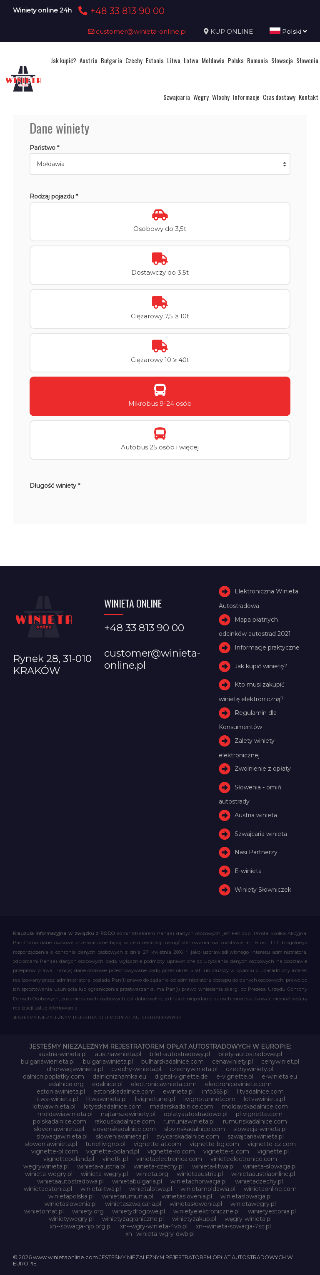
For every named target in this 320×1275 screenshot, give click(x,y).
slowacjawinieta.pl (62, 1136)
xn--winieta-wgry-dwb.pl (160, 1234)
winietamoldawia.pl (207, 1189)
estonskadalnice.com (124, 1091)
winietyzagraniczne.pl (133, 1219)
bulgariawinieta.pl (108, 1061)
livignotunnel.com (209, 1099)
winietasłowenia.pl (196, 1204)
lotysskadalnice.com (113, 1106)
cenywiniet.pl (280, 1061)
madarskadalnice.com (181, 1106)
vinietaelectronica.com (169, 1159)
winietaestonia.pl (48, 1189)
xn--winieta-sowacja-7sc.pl (233, 1226)
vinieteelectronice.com (243, 1159)
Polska (236, 60)
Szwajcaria (176, 97)
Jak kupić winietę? (261, 666)
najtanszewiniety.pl (128, 1114)
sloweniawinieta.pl (122, 1136)
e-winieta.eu (279, 1076)
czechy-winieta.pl (136, 1069)
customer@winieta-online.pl (137, 31)
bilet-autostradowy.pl (180, 1054)
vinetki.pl (115, 1159)
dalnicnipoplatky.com (53, 1076)
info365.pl (215, 1091)
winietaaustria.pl (200, 1174)
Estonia (155, 60)
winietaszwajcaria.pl (133, 1204)
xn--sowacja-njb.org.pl (81, 1226)
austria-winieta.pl (62, 1054)
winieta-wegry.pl (48, 1174)
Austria (89, 60)
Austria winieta (256, 815)
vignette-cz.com (272, 1144)
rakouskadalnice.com (125, 1121)
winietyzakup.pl (194, 1219)
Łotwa (191, 60)
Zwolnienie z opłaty (263, 768)
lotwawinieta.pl (53, 1106)
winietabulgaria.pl (137, 1181)
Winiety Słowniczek (263, 889)
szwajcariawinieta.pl (256, 1136)
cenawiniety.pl (232, 1061)
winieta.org (152, 1174)
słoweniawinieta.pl (51, 1144)
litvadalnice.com (260, 1091)
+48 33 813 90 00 (120, 10)
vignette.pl (273, 1151)
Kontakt (308, 97)
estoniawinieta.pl (61, 1091)
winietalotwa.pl (150, 1189)
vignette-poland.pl (112, 1151)
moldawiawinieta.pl (65, 1114)
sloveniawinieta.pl (59, 1129)
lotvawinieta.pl (264, 1099)
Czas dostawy (279, 97)
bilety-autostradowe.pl (250, 1054)
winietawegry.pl (253, 1204)
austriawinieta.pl (118, 1054)
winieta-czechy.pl (159, 1166)
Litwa (173, 60)
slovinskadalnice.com (194, 1129)
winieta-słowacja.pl (270, 1166)
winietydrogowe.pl (138, 1211)
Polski (288, 31)
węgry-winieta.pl (248, 1219)
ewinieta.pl (178, 1091)
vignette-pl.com (54, 1151)
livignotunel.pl (155, 1099)
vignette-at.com (157, 1144)
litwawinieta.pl (106, 1099)
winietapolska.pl (71, 1196)
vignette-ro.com (171, 1151)
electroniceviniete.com (238, 1084)
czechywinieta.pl (194, 1069)
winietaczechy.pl (259, 1181)
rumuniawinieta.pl (189, 1121)
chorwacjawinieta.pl (75, 1069)
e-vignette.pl (234, 1076)
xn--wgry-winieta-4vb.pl (154, 1226)
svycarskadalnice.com (187, 1136)
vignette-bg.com (214, 1144)
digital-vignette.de (181, 1076)
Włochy (221, 97)
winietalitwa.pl (100, 1189)
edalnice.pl (107, 1084)
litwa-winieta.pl (56, 1099)
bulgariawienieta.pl (48, 1061)
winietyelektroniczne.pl (206, 1211)
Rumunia (257, 60)
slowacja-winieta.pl (260, 1129)
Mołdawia (213, 60)
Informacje (246, 97)
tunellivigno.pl (105, 1144)
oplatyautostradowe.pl (196, 1114)
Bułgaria (111, 60)
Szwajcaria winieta (261, 834)
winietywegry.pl (71, 1219)
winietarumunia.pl (127, 1196)
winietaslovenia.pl (187, 1196)
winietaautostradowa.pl (70, 1181)
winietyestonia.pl (272, 1211)
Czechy (133, 60)
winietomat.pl (44, 1211)
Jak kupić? (63, 60)
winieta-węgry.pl (104, 1174)
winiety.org (88, 1211)
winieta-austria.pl (101, 1166)
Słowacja (282, 60)
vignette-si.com (226, 1151)
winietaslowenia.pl (71, 1204)
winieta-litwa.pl (213, 1166)
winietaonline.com (270, 1189)
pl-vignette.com (259, 1114)
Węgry (201, 97)
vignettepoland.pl (68, 1159)
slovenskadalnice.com (124, 1129)
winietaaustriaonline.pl (263, 1174)
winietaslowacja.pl (246, 1196)
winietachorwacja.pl (198, 1181)
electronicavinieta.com (164, 1084)
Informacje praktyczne (267, 647)
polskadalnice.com (59, 1121)
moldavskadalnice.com (255, 1106)
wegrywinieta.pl (46, 1166)
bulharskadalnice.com (172, 1061)
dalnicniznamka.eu (119, 1076)
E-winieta (248, 871)
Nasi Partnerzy (256, 852)
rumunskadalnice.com (255, 1121)
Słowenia (307, 60)
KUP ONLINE (231, 31)
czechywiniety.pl (249, 1069)
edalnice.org (66, 1084)
